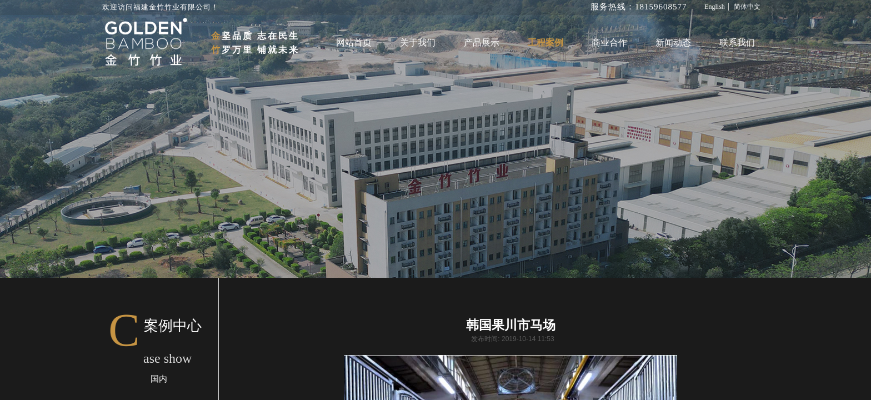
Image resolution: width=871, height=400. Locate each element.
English (714, 7)
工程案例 (545, 42)
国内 (159, 378)
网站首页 (354, 42)
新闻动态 (673, 42)
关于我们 (418, 42)
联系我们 (737, 42)
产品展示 (481, 42)
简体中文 (747, 7)
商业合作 (609, 42)
